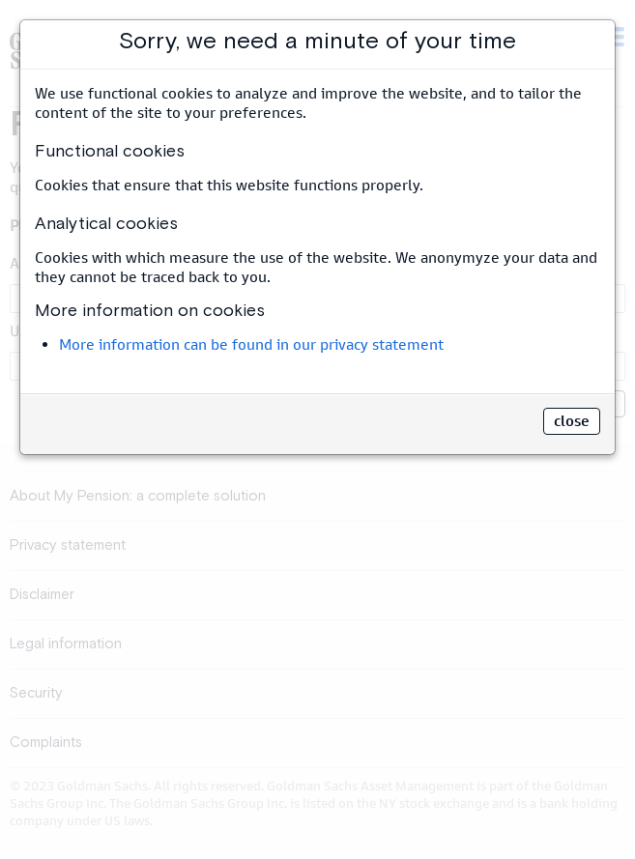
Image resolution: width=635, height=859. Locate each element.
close (572, 421)
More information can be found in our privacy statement (251, 344)
